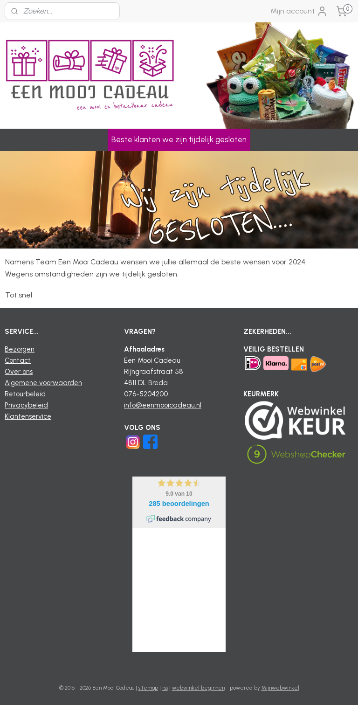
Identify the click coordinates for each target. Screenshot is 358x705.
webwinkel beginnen (198, 688)
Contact (18, 360)
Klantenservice (28, 416)
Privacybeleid (26, 405)
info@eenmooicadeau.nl (162, 405)
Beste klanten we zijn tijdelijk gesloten (179, 139)
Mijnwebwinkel (280, 688)
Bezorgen (19, 349)
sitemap (148, 688)
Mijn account (299, 11)
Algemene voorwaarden (43, 383)
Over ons (19, 371)
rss (165, 688)
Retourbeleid (25, 394)
